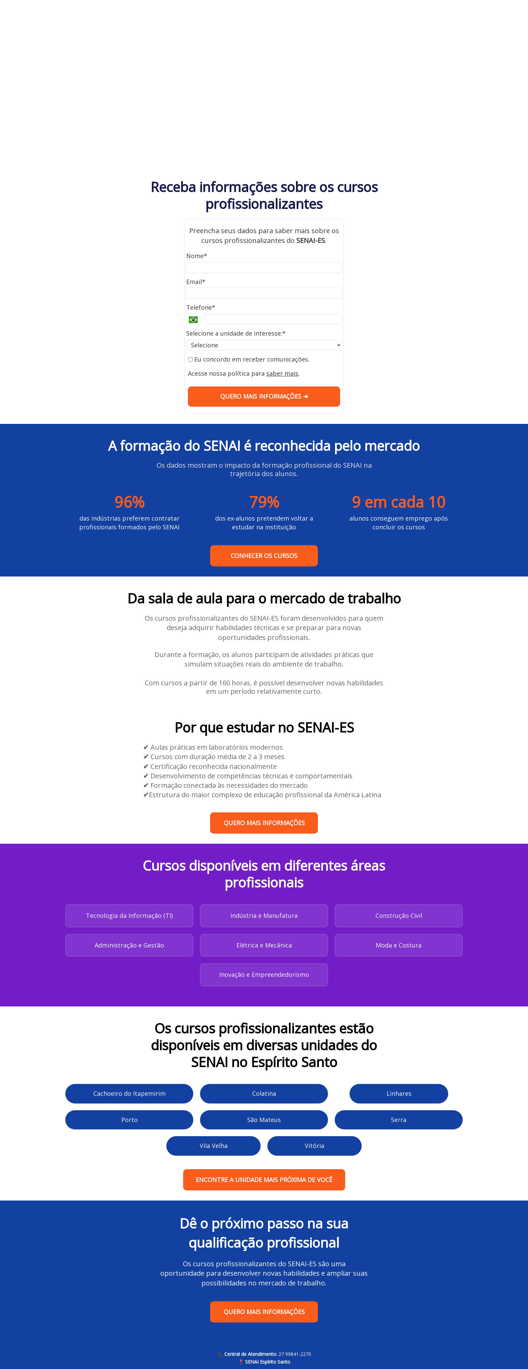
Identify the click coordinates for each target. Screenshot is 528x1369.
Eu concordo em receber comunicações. (248, 359)
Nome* (196, 256)
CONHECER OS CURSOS (264, 556)
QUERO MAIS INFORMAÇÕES (264, 823)
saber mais (282, 373)
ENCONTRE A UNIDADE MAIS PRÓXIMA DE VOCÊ (264, 1180)
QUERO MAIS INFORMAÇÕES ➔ (264, 396)
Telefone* (200, 307)
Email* (195, 282)
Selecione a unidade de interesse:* (236, 333)
